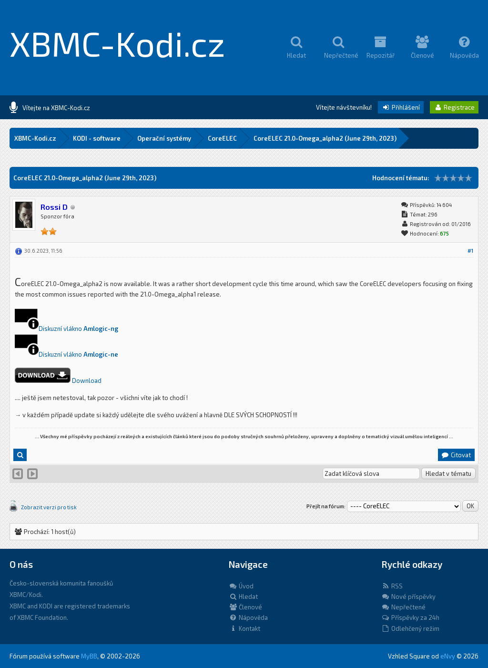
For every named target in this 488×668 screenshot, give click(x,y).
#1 (470, 250)
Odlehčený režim (410, 628)
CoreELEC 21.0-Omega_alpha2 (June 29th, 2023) (325, 138)
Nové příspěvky (408, 596)
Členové (245, 607)
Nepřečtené (403, 607)
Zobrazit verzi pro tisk (49, 507)
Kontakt (244, 628)
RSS (392, 586)
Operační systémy (164, 138)
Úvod (241, 586)
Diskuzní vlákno (61, 328)
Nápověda (248, 617)
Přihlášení (401, 107)
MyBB (89, 656)
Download (87, 380)
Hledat (243, 596)
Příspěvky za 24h (410, 617)
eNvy (447, 656)
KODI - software (97, 138)
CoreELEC (222, 138)
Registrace (454, 107)
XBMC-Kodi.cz (117, 42)
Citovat (456, 455)
